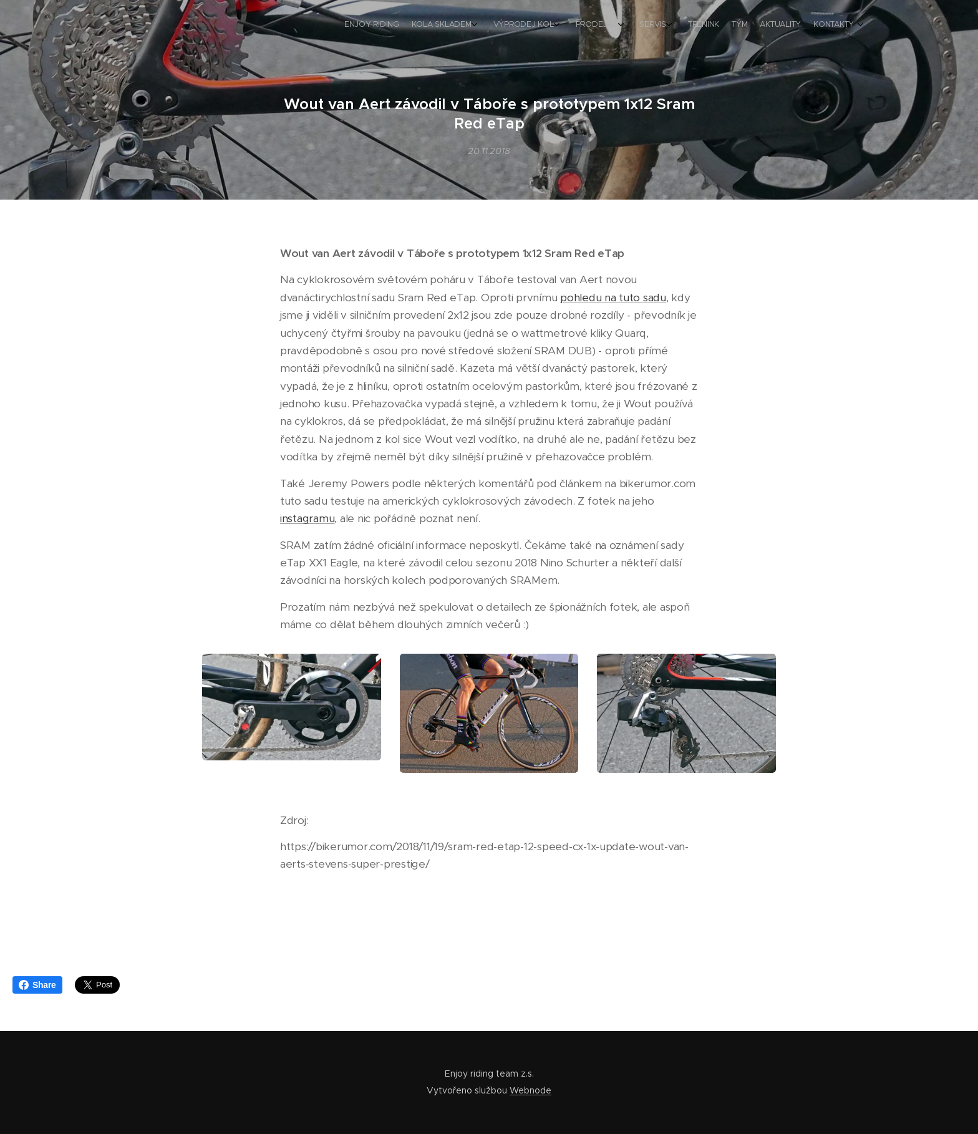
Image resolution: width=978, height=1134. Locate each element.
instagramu (307, 519)
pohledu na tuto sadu (613, 297)
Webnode (530, 1090)
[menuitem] (718, 25)
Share (37, 985)
